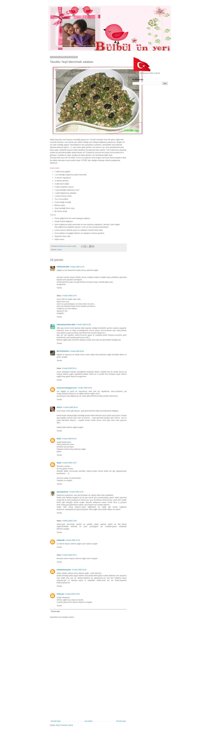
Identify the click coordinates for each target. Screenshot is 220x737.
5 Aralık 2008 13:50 (72, 594)
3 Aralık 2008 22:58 (83, 325)
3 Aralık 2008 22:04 (69, 296)
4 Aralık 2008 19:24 (69, 555)
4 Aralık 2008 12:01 (76, 492)
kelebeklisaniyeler (64, 570)
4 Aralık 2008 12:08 (69, 521)
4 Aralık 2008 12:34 (72, 540)
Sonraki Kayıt (56, 721)
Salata (59, 249)
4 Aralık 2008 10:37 (69, 463)
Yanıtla (59, 288)
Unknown (60, 594)
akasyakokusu (62, 492)
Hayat (59, 463)
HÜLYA (59, 407)
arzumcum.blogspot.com (67, 388)
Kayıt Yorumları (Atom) (64, 725)
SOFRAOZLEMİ (63, 267)
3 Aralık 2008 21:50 (77, 267)
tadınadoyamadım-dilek (66, 325)
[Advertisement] (88, 699)
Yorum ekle (55, 611)
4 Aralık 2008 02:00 (84, 388)
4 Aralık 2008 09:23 (69, 439)
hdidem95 (61, 540)
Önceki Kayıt (121, 721)
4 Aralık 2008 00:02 (76, 351)
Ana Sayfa (88, 721)
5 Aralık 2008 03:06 (79, 570)
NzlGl (59, 439)
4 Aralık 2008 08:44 (70, 407)
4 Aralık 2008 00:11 (69, 368)
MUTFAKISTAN (63, 351)
